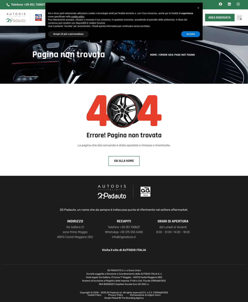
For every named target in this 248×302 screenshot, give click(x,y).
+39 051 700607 (130, 227)
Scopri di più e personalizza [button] (68, 293)
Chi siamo (79, 13)
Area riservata (220, 17)
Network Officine (114, 21)
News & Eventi (149, 13)
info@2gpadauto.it (124, 237)
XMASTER (179, 13)
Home (153, 55)
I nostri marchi (112, 13)
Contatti (145, 21)
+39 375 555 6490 (131, 232)
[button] (198, 267)
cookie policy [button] (77, 275)
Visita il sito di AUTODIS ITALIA (124, 250)
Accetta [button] (190, 293)
